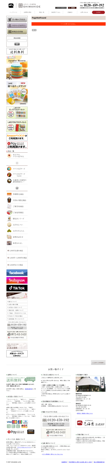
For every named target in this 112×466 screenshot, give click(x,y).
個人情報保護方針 (99, 462)
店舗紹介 (70, 12)
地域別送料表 (28, 389)
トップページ (13, 12)
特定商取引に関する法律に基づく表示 (80, 462)
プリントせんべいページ (24, 447)
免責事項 (64, 462)
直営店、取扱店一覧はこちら (85, 413)
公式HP (98, 12)
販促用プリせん (56, 12)
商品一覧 (41, 12)
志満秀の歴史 (27, 12)
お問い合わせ (84, 12)
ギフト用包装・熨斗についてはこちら (52, 454)
